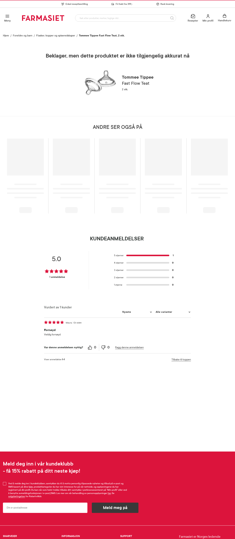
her (109, 493)
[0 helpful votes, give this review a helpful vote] (92, 347)
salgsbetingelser (16, 496)
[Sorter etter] (136, 312)
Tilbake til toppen (181, 359)
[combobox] (125, 18)
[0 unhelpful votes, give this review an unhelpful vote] (105, 347)
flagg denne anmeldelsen (129, 347)
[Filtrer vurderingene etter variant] (172, 312)
